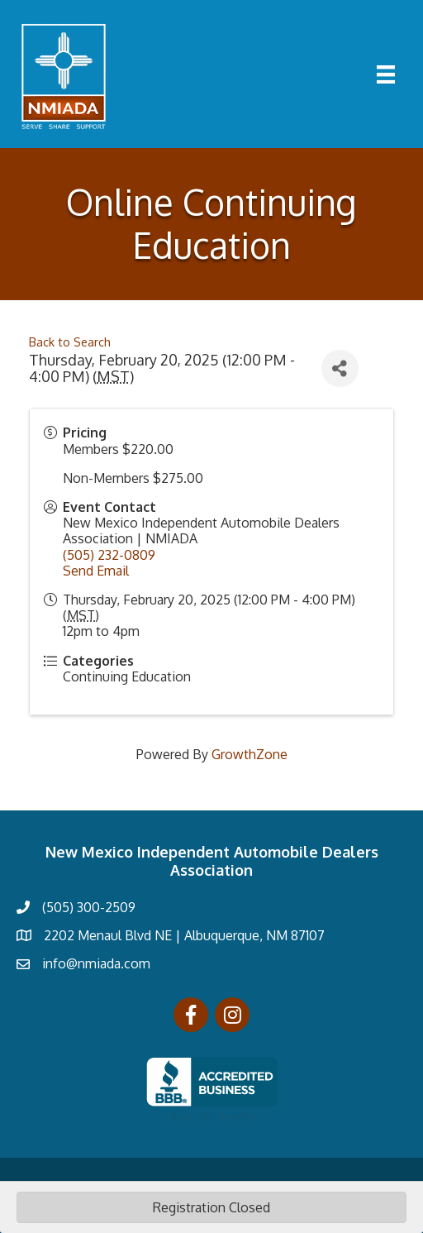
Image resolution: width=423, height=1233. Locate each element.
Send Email (96, 570)
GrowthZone (250, 754)
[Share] (340, 368)
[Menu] (385, 74)
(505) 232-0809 (109, 555)
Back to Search (70, 341)
